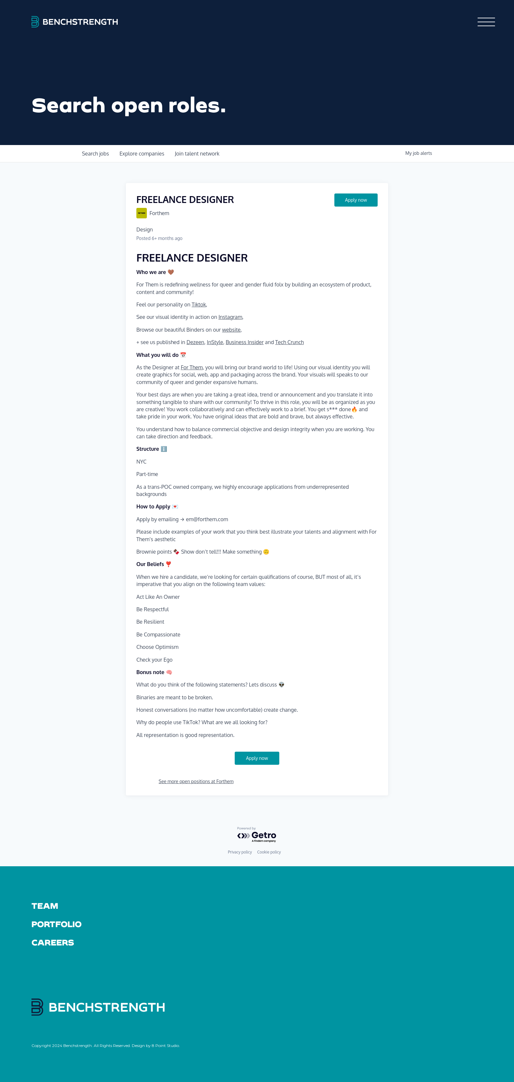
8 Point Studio (165, 1045)
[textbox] (257, 496)
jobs (95, 153)
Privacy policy (240, 852)
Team (44, 905)
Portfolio (56, 924)
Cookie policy (269, 852)
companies (141, 153)
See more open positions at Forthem (196, 781)
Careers (52, 942)
